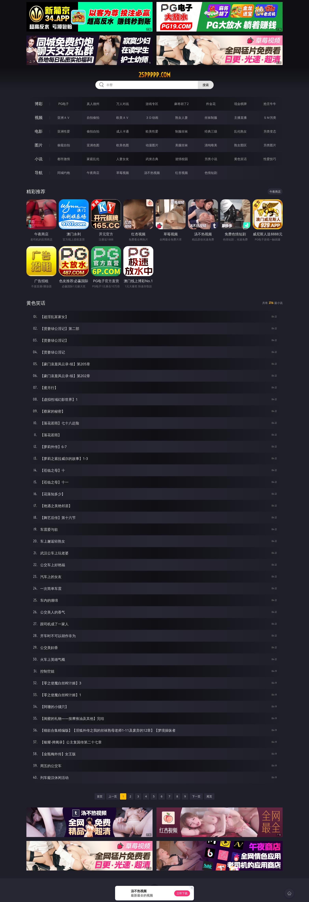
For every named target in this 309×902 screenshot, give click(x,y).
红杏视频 (181, 173)
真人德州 (93, 104)
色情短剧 (211, 173)
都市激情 (63, 159)
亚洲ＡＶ (63, 117)
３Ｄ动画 (152, 117)
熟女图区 (240, 145)
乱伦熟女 (240, 131)
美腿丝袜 (181, 145)
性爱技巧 (269, 159)
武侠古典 (152, 159)
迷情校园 (181, 159)
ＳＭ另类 (269, 117)
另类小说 (211, 159)
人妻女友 (122, 159)
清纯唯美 (211, 145)
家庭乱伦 (93, 159)
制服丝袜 (181, 131)
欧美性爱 (152, 131)
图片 (39, 145)
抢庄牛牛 (269, 104)
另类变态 (269, 131)
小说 (39, 158)
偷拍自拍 (93, 131)
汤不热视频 (152, 173)
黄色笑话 (240, 159)
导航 (39, 172)
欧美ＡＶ (122, 117)
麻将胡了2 (181, 104)
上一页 (113, 796)
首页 (99, 796)
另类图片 (269, 145)
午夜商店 (93, 173)
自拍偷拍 (93, 117)
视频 (39, 117)
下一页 (196, 796)
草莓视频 (122, 173)
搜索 (206, 85)
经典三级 (211, 131)
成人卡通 (122, 131)
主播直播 (240, 117)
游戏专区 (152, 104)
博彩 (39, 103)
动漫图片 (152, 145)
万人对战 (122, 104)
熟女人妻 (181, 117)
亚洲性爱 (63, 131)
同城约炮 (63, 173)
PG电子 (63, 104)
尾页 (209, 796)
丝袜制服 (211, 117)
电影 (39, 131)
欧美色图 (122, 145)
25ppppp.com (154, 75)
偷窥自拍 (63, 145)
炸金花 (211, 104)
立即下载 (182, 893)
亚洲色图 (93, 145)
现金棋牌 (240, 104)
